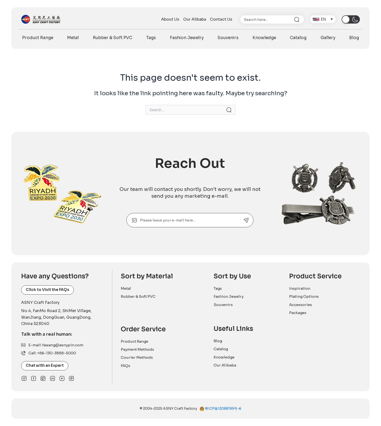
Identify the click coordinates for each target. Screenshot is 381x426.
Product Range (37, 37)
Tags (151, 37)
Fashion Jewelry (187, 37)
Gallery (327, 37)
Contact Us (221, 19)
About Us (170, 19)
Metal (73, 37)
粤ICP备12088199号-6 (222, 409)
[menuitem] (323, 19)
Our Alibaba (194, 19)
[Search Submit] (229, 110)
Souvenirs (227, 37)
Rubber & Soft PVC (112, 37)
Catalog (298, 37)
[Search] (299, 19)
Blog (354, 37)
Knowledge (264, 37)
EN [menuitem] (324, 19)
